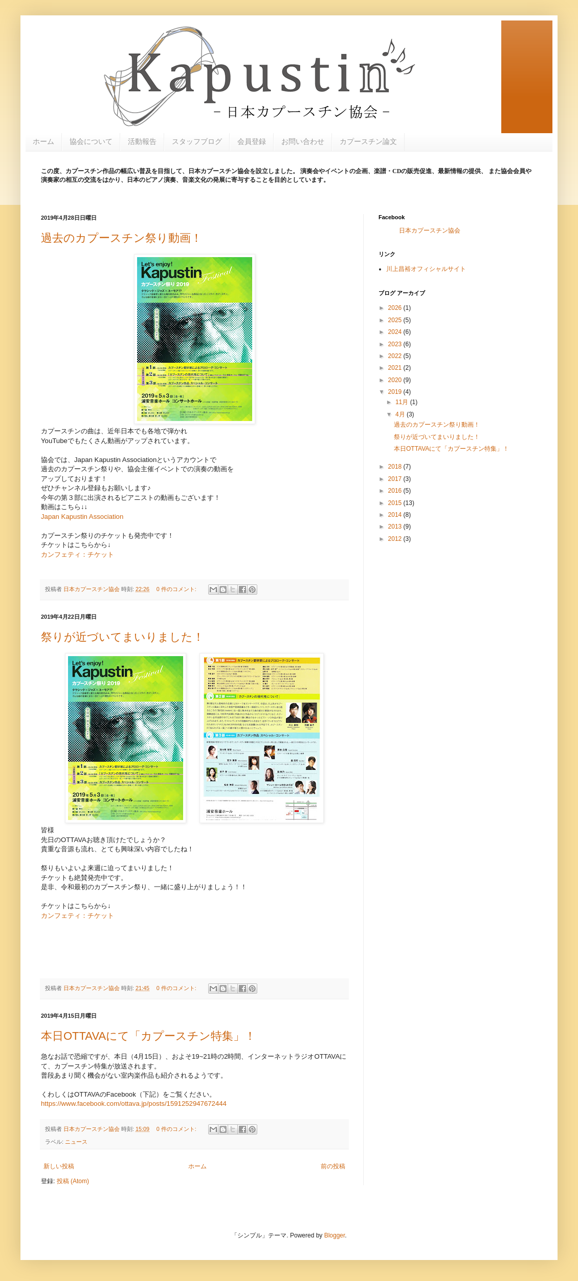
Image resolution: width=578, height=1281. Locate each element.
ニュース (76, 1142)
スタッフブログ (197, 141)
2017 (396, 478)
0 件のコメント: (177, 589)
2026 (396, 307)
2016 (396, 490)
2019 (396, 391)
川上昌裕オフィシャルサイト (426, 268)
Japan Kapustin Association (82, 516)
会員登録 (251, 141)
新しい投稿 (58, 1166)
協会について (91, 141)
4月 (401, 414)
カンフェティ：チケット (77, 554)
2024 (396, 331)
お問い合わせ (302, 141)
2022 (396, 356)
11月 (402, 402)
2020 (396, 380)
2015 (396, 503)
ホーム (43, 141)
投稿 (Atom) (73, 1181)
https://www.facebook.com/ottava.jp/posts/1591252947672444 (134, 1103)
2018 (396, 466)
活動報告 (142, 141)
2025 (396, 320)
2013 (396, 526)
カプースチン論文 (368, 141)
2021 (396, 367)
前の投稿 (333, 1166)
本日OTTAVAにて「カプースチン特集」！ (148, 1036)
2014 (396, 514)
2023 (396, 344)
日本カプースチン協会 (429, 230)
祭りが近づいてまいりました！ (122, 637)
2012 (396, 538)
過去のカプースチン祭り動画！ (121, 238)
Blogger (334, 1235)
